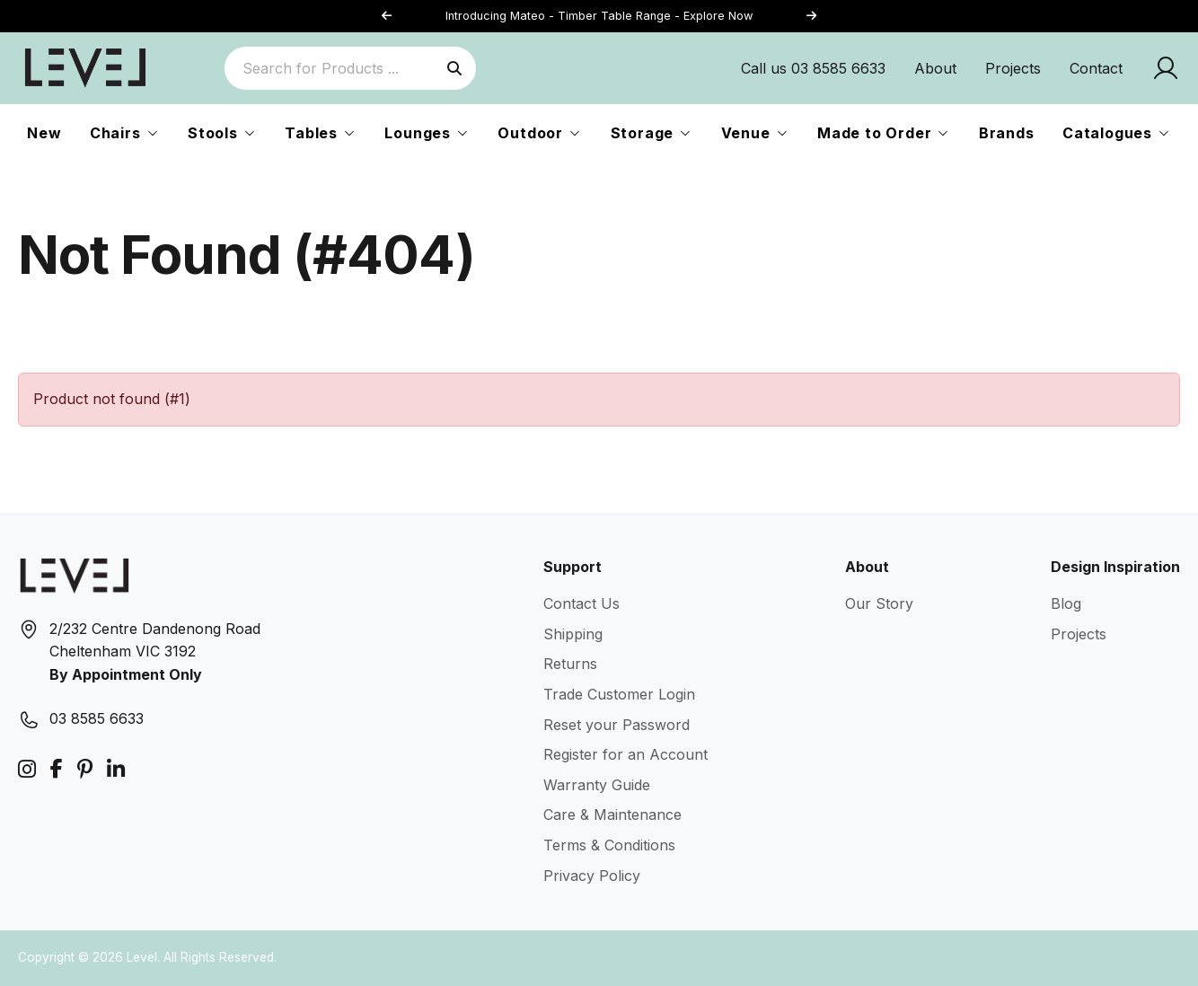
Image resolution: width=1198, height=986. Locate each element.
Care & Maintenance (612, 814)
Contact (1096, 68)
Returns (570, 664)
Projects (1013, 68)
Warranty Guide (596, 785)
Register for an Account (625, 754)
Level (142, 957)
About (935, 68)
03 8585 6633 (96, 718)
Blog (1066, 603)
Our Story (879, 603)
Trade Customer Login (619, 694)
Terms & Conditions (609, 845)
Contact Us (581, 603)
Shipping (573, 634)
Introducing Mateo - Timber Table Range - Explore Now (599, 15)
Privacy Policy (591, 876)
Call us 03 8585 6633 (813, 68)
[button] (811, 16)
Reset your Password (616, 725)
